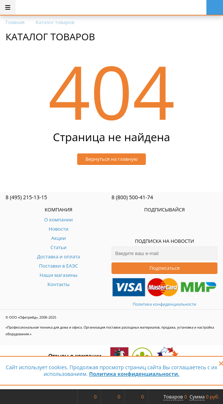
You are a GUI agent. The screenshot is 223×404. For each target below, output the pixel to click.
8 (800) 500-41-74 (132, 197)
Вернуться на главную (111, 159)
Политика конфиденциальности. (134, 373)
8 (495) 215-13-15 (26, 197)
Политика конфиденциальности (164, 304)
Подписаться (165, 268)
